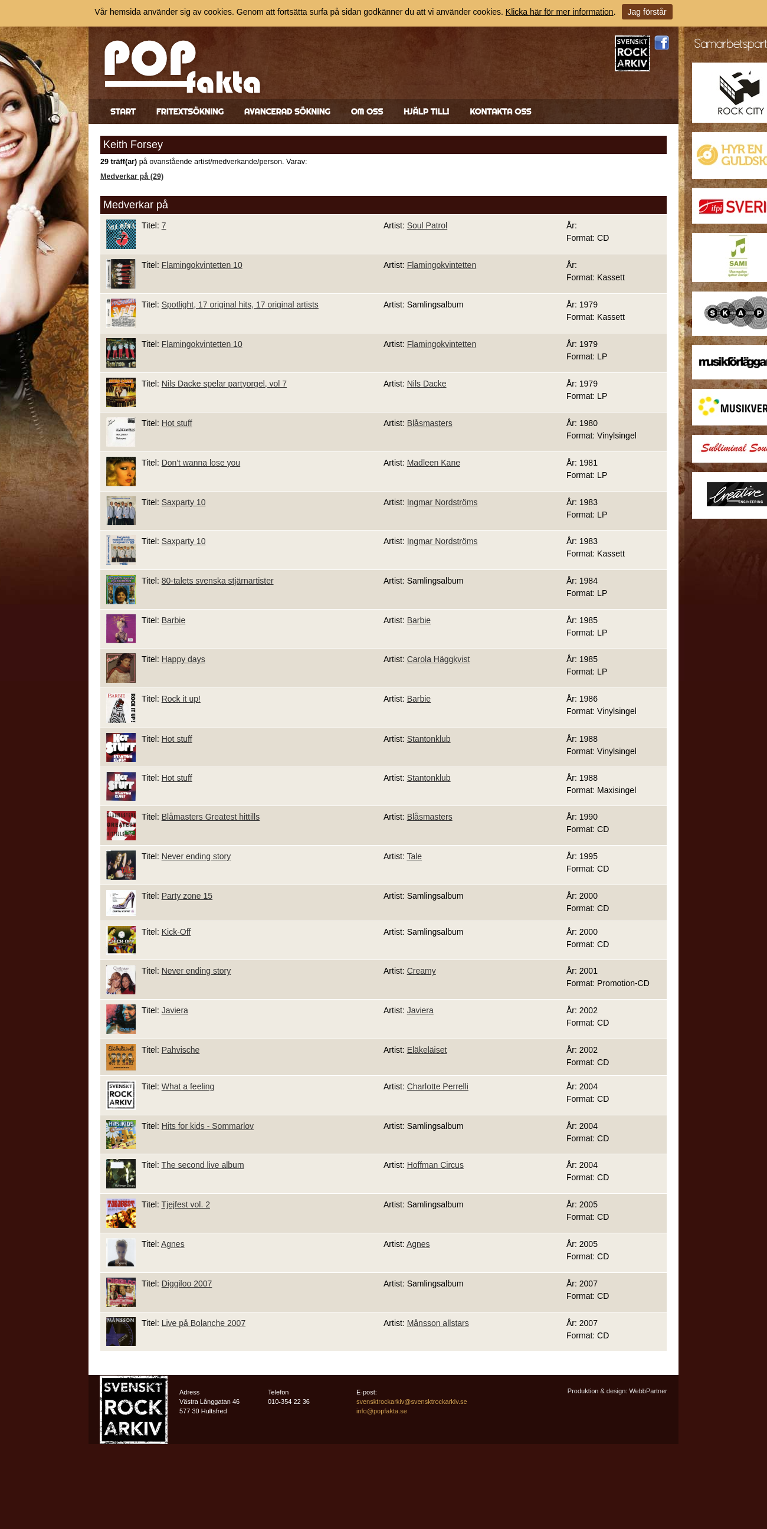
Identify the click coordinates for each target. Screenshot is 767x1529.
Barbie (173, 620)
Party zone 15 (187, 896)
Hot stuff (177, 423)
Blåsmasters (430, 423)
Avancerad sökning (287, 111)
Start (123, 111)
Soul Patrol (427, 225)
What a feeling (188, 1086)
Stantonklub (429, 739)
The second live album (202, 1165)
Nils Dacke (427, 383)
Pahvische (181, 1050)
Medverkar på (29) (131, 176)
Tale (414, 856)
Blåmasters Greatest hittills (211, 816)
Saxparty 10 (184, 502)
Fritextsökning (190, 111)
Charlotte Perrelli (437, 1086)
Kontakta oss (500, 111)
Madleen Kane (433, 462)
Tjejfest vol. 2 (185, 1204)
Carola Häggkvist (438, 659)
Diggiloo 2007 (187, 1283)
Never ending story (196, 856)
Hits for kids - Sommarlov (208, 1126)
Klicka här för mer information (560, 12)
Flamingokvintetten (442, 265)
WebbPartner (648, 1390)
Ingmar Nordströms (442, 502)
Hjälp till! (426, 111)
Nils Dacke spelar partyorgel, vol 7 (224, 383)
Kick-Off (176, 932)
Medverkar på (135, 205)
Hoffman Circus (435, 1165)
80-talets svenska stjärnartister (218, 580)
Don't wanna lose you (201, 462)
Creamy (421, 970)
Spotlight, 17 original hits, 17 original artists (240, 304)
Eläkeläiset (427, 1050)
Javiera (175, 1010)
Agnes (173, 1244)
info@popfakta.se (381, 1411)
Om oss (367, 111)
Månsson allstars (438, 1323)
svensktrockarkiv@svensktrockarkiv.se (411, 1401)
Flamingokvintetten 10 (202, 265)
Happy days (183, 659)
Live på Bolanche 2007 (203, 1323)
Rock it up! (181, 698)
